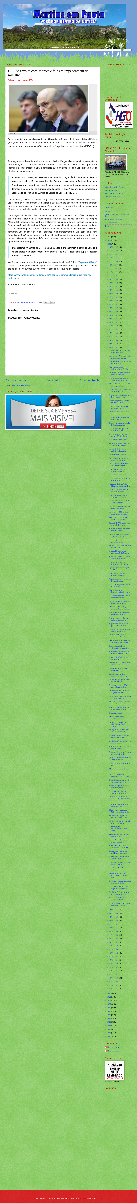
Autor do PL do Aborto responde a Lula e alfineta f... (120, 899)
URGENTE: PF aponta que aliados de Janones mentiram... (120, 608)
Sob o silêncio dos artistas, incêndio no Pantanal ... (118, 450)
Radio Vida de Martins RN (114, 193)
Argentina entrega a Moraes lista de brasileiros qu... (120, 580)
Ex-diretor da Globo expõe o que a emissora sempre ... (120, 742)
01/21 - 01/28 (114, 982)
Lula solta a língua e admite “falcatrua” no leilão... (118, 496)
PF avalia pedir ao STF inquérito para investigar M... (120, 351)
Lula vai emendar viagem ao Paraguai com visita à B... (118, 379)
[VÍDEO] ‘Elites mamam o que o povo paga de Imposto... (120, 636)
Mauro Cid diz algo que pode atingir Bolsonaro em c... (119, 708)
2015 (109, 1022)
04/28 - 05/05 (114, 931)
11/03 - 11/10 (114, 276)
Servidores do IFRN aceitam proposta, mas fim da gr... (118, 513)
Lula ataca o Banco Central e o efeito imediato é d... (119, 869)
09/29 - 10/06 (114, 294)
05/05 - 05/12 (114, 928)
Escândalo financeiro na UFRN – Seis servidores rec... (120, 502)
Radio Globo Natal (111, 190)
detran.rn (108, 226)
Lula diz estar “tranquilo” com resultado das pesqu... (119, 430)
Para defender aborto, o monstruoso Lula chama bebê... (118, 875)
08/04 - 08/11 (114, 322)
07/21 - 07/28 (114, 329)
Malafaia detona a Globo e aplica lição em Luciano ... (120, 530)
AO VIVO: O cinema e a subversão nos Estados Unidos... (117, 724)
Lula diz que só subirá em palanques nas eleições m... (119, 563)
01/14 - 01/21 (114, 985)
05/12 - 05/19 (114, 924)
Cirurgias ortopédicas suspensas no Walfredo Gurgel (119, 507)
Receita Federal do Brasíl (113, 219)
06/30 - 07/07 (114, 340)
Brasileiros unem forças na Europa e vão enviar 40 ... (118, 792)
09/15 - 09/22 (114, 301)
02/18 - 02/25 (114, 967)
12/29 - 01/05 (114, 247)
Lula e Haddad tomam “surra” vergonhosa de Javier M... (119, 888)
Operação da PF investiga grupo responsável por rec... (119, 524)
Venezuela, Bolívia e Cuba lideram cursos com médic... (119, 485)
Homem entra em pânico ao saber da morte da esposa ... (120, 822)
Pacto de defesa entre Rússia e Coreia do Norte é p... (119, 535)
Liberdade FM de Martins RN (115, 197)
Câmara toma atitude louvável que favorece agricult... (119, 407)
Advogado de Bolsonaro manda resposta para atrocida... (119, 731)
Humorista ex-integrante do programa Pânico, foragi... (118, 817)
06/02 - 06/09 (114, 913)
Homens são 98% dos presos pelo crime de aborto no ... (120, 390)
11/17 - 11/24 (114, 268)
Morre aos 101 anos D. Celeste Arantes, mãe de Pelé (119, 558)
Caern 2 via (109, 208)
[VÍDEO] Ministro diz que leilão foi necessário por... (120, 759)
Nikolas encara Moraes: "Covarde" (117, 718)
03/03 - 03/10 (114, 960)
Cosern (107, 211)
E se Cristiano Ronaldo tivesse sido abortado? (119, 858)
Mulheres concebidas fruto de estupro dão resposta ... (119, 736)
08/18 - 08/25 (114, 315)
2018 (109, 1011)
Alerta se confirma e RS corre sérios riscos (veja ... (119, 770)
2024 (109, 244)
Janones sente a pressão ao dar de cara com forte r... (120, 748)
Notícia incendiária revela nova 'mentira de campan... (119, 459)
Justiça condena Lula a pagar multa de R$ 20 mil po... (118, 435)
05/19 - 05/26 (114, 921)
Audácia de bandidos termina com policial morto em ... (119, 444)
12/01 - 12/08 (114, 261)
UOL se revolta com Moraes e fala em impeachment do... (119, 465)
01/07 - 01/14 (114, 989)
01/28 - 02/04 (114, 978)
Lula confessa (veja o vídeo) (118, 440)
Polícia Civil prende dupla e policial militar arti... (118, 805)
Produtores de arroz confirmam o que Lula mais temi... (120, 753)
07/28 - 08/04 (114, 326)
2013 (109, 1029)
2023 (109, 993)
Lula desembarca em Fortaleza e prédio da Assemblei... (120, 619)
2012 (109, 1033)
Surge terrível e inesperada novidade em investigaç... (118, 852)
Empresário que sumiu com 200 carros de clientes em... (119, 781)
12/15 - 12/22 (114, 254)
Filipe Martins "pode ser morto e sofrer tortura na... (120, 863)
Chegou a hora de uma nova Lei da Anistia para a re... (119, 424)
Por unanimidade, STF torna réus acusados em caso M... (120, 904)
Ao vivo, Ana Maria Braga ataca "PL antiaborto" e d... (120, 697)
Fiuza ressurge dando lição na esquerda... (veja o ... (119, 402)
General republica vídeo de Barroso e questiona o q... (118, 675)
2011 (109, 1036)
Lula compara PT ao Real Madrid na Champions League (120, 357)
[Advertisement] (119, 1149)
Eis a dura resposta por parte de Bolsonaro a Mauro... (119, 597)
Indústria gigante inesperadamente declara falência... (118, 829)
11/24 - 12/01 (114, 265)
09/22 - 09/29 (114, 297)
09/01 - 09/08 (114, 308)
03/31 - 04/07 (114, 946)
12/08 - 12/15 (114, 258)
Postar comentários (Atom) (20, 385)
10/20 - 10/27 (114, 283)
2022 (109, 997)
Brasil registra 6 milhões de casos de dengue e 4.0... (120, 479)
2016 (109, 1018)
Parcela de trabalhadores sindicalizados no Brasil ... (119, 368)
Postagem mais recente (16, 380)
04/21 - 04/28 (114, 935)
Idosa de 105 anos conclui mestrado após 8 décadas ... (119, 552)
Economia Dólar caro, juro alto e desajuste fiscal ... (120, 363)
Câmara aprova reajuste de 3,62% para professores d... (119, 811)
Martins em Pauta (113, 1047)
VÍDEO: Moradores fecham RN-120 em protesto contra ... (120, 385)
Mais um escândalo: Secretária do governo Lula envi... (119, 613)
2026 (109, 237)
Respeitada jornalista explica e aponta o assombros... (119, 841)
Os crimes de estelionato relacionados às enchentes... (119, 647)
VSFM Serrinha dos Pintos (114, 187)
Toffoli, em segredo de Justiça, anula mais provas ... (119, 787)
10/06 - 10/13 (114, 290)
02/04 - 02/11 (114, 974)
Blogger (99, 1198)
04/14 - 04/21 (114, 938)
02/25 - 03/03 (114, 964)
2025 (109, 240)
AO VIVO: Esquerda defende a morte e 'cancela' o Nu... (119, 703)
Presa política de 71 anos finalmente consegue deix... (119, 846)
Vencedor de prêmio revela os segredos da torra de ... (119, 658)
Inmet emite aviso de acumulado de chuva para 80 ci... (120, 396)
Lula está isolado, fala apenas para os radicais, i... (119, 418)
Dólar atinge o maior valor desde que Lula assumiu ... (120, 541)
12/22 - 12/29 (114, 251)
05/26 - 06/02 (114, 917)
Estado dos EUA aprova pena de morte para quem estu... (120, 893)
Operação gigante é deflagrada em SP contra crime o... (119, 569)
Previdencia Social (111, 223)
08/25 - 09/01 (114, 311)
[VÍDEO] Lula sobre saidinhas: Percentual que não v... (119, 491)
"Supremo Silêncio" (87, 262)
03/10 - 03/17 (114, 956)
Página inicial (53, 380)
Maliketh (83, 1198)
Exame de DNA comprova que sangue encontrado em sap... (119, 641)
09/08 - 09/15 (114, 304)
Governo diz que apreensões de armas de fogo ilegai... (119, 681)
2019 (109, 1008)
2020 (109, 1004)
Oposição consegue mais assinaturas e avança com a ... (119, 775)
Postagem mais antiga (90, 380)
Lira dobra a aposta (115, 713)
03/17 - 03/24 (114, 953)
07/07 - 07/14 (114, 337)
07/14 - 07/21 (114, 333)
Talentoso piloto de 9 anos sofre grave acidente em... (119, 835)
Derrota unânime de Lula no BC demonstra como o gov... (119, 602)
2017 (109, 1015)
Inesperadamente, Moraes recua (119, 454)
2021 (109, 1000)
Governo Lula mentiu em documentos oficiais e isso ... (119, 591)
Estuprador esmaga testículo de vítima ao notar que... (119, 374)
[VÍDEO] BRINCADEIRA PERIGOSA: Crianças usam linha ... (119, 799)
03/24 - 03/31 (114, 949)
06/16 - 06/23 (114, 347)
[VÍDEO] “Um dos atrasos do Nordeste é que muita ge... (119, 413)
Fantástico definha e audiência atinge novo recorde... (119, 692)
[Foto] (52, 107)
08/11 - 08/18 (114, 319)
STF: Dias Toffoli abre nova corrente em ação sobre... (118, 518)
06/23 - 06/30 (114, 344)
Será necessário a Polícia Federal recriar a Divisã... (120, 664)
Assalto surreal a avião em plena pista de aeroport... (120, 546)
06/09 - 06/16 (114, 910)
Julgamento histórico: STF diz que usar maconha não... (119, 625)
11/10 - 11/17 (114, 272)
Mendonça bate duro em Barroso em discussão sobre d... (120, 470)
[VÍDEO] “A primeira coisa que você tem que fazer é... (119, 630)
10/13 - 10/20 (114, 286)
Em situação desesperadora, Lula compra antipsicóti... (120, 882)
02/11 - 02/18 (114, 971)
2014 (109, 1026)
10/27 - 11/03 (114, 279)
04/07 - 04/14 (114, 942)
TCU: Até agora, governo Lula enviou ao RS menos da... (119, 653)
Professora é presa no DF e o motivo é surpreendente (118, 686)
